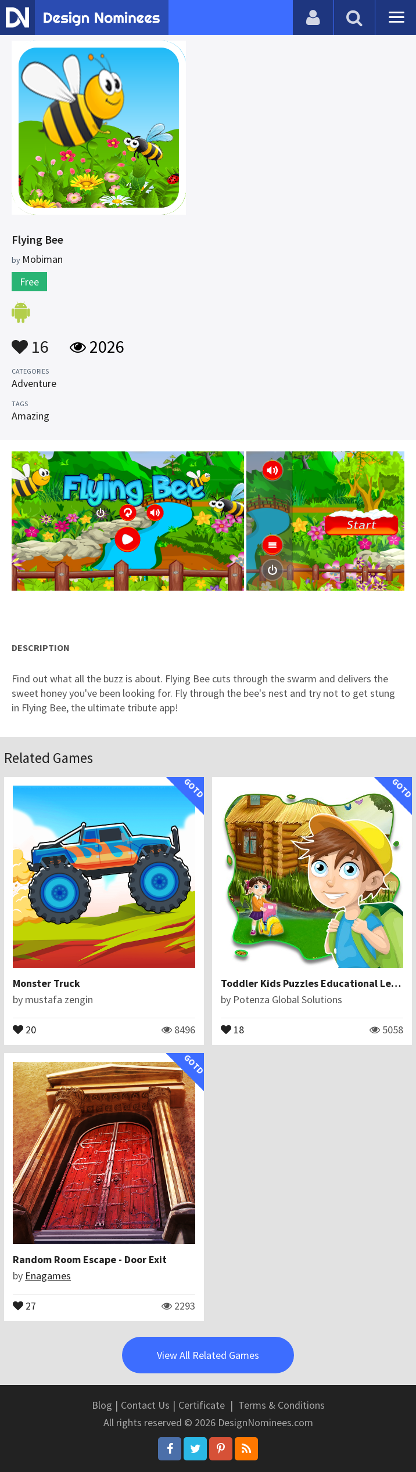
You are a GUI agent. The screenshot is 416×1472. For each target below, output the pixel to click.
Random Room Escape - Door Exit (90, 1259)
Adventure (34, 383)
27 (24, 1305)
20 (24, 1029)
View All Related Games (208, 1355)
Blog (102, 1405)
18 (232, 1029)
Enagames (48, 1275)
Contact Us (145, 1405)
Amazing (30, 415)
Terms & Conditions (281, 1405)
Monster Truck (46, 983)
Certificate (201, 1405)
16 (30, 341)
